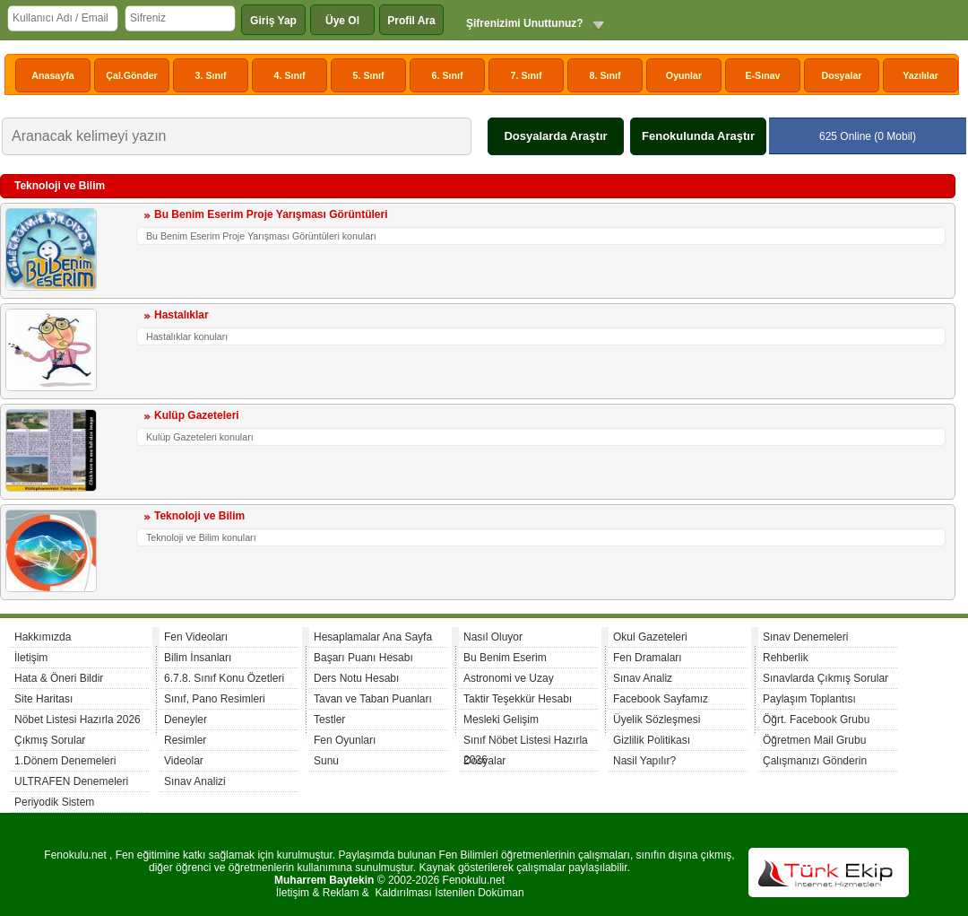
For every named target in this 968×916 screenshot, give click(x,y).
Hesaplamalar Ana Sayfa (373, 637)
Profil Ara (411, 20)
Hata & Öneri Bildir (58, 678)
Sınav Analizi (195, 781)
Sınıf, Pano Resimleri (214, 699)
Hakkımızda (42, 637)
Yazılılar (920, 75)
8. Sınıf (605, 75)
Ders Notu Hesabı (356, 678)
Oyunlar (684, 75)
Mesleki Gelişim (501, 719)
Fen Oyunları (345, 740)
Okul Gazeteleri (650, 637)
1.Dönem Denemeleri (65, 761)
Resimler (185, 740)
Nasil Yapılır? (644, 761)
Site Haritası (43, 699)
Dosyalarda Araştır (555, 136)
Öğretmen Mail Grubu (814, 740)
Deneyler (185, 719)
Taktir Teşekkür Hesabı (517, 699)
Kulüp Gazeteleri (196, 415)
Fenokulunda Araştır (698, 136)
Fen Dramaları (647, 657)
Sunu (326, 761)
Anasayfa (52, 75)
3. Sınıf (211, 75)
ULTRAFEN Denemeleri (71, 781)
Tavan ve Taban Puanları (373, 699)
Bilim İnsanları (197, 657)
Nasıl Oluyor (493, 637)
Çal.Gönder (131, 75)
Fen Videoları (196, 637)
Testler (329, 719)
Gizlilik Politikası (651, 740)
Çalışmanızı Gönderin (815, 761)
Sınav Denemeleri (805, 637)
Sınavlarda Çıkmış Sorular (825, 678)
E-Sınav (762, 75)
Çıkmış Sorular (49, 740)
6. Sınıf (447, 75)
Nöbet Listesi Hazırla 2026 (77, 719)
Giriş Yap (273, 20)
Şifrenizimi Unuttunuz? (524, 23)
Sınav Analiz (642, 678)
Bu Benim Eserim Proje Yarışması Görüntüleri (271, 214)
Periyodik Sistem (54, 802)
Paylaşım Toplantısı (809, 699)
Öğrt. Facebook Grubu (816, 719)
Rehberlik (785, 657)
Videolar (183, 761)
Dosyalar (841, 75)
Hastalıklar (181, 315)
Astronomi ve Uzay (508, 678)
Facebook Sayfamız (660, 699)
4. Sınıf (290, 75)
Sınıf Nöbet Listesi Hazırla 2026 (525, 742)
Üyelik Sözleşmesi (656, 719)
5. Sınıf (369, 75)
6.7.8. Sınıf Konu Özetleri (224, 678)
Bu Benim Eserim (505, 657)
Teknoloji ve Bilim (199, 516)
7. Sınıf (526, 75)
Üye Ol (342, 20)
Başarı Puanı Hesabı (363, 657)
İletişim (31, 657)
